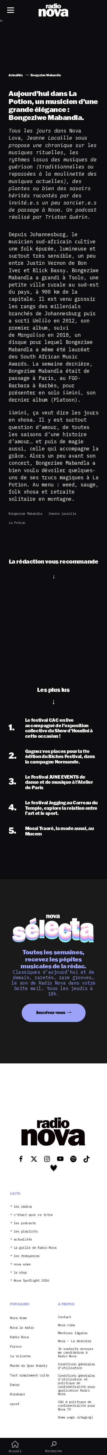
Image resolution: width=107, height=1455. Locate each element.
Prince (15, 1346)
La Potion (17, 522)
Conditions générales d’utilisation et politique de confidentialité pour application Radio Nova (76, 1385)
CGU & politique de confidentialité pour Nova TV (76, 1405)
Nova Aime (18, 1318)
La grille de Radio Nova (35, 1248)
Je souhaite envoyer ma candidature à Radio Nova (75, 1352)
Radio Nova (19, 1337)
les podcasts (25, 1223)
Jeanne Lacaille (62, 513)
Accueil (15, 1446)
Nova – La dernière (74, 1341)
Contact (64, 1317)
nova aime (22, 1264)
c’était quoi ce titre (33, 1215)
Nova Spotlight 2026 (31, 1280)
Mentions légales (73, 1333)
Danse (14, 1384)
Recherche (53, 1446)
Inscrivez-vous (50, 1012)
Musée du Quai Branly (28, 1365)
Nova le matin (22, 1327)
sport (14, 1404)
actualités (23, 1239)
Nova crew (66, 1325)
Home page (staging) (75, 1417)
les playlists (26, 1231)
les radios (23, 1207)
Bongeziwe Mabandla (25, 513)
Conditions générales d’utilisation (76, 1366)
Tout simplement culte (29, 1375)
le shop (20, 1272)
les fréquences (27, 1256)
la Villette (20, 1356)
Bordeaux (17, 1394)
